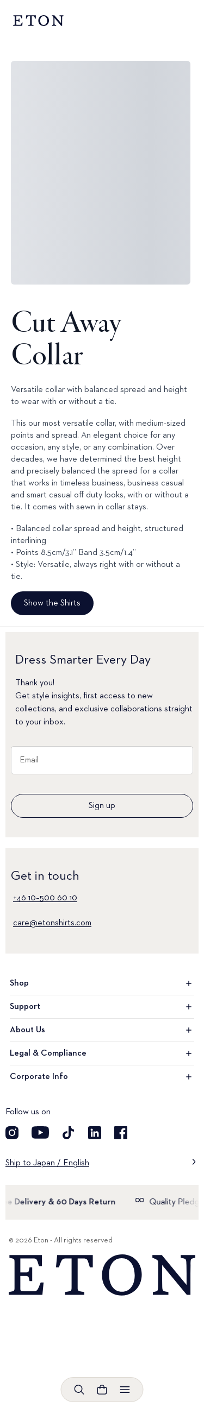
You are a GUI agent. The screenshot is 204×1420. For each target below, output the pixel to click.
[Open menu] (125, 1389)
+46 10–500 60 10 (45, 898)
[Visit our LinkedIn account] (94, 1132)
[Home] (102, 1275)
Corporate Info (102, 1076)
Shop (102, 983)
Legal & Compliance (102, 1053)
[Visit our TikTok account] (68, 1132)
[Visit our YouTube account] (40, 1132)
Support (102, 1006)
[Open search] (79, 1389)
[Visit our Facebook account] (120, 1132)
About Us (102, 1030)
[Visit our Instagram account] (11, 1132)
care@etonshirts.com (52, 923)
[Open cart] (102, 1389)
